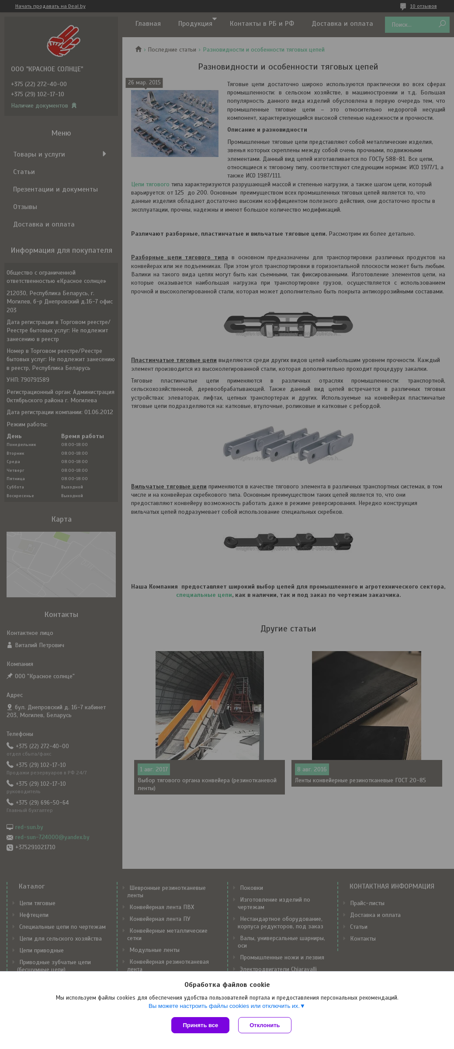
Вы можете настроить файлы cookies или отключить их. (224, 1006)
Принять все (200, 1025)
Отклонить (265, 1025)
